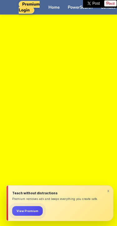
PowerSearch (80, 7)
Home (54, 7)
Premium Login (29, 7)
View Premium (27, 211)
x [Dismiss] (108, 191)
